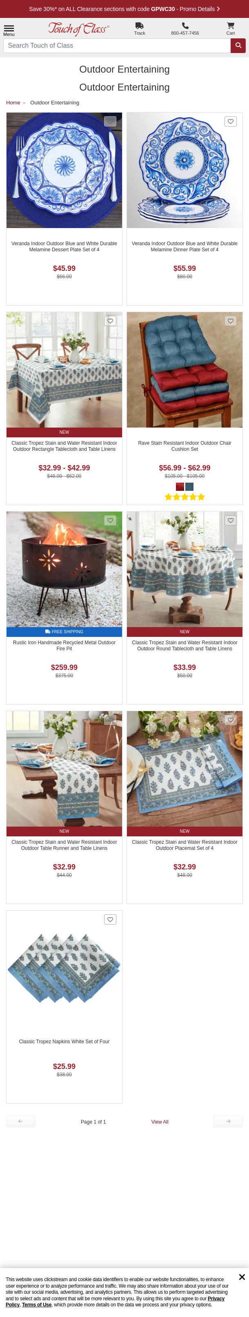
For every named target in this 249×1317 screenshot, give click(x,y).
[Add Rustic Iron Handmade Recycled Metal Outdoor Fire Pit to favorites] (110, 520)
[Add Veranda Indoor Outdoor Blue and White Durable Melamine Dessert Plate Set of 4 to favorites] (110, 121)
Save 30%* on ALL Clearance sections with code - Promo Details (124, 9)
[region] (124, 1292)
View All (160, 1122)
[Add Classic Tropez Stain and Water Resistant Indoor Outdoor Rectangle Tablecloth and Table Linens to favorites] (110, 321)
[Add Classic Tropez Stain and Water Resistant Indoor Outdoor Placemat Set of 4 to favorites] (231, 720)
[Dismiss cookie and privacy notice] (242, 1278)
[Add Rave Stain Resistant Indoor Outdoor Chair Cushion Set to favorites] (231, 321)
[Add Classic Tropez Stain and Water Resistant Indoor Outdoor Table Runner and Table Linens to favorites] (110, 720)
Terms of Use (36, 1305)
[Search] (238, 45)
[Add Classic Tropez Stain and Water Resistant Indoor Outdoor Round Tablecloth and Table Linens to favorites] (231, 520)
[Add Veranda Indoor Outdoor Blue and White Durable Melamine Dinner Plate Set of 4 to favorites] (231, 121)
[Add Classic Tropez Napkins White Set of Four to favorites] (110, 919)
